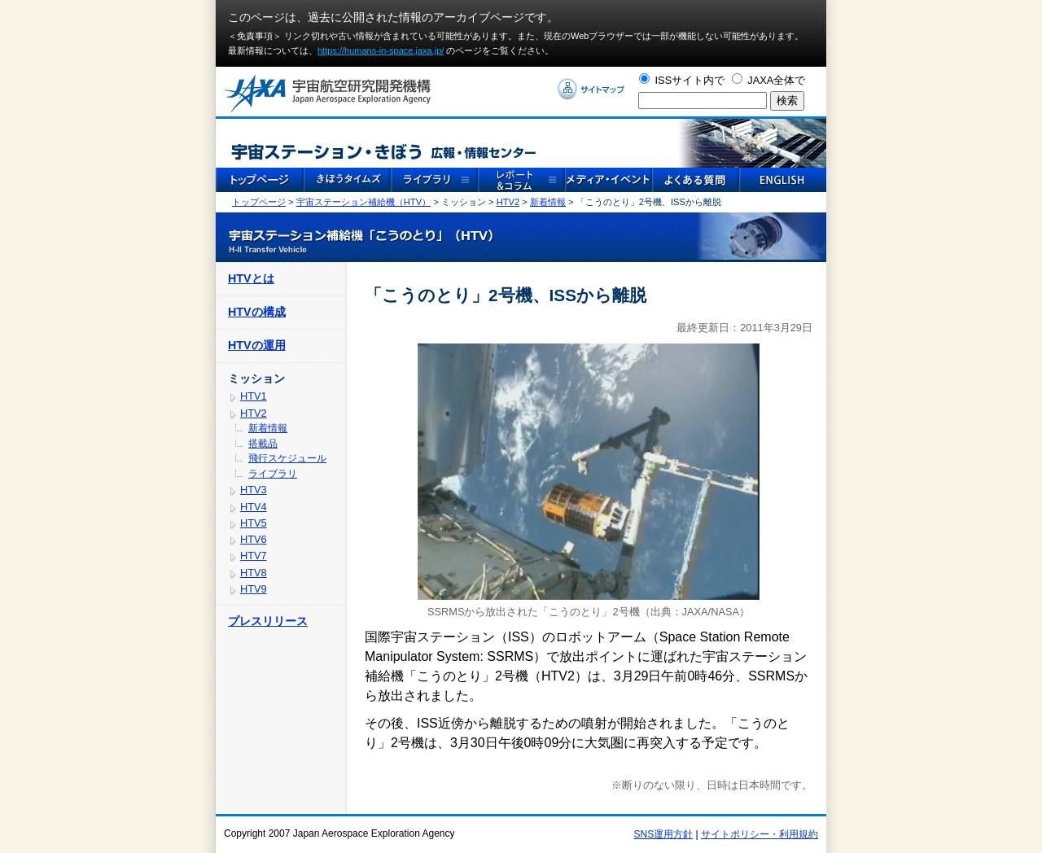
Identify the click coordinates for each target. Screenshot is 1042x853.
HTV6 (253, 539)
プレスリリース (268, 621)
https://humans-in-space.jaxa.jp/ (380, 50)
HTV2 (508, 202)
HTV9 (253, 589)
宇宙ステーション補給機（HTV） (363, 202)
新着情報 (548, 202)
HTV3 (253, 489)
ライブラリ (272, 473)
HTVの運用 (257, 345)
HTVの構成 (257, 311)
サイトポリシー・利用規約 (759, 834)
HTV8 (253, 572)
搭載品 (263, 443)
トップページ (259, 202)
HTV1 (253, 396)
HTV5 (253, 523)
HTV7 (253, 555)
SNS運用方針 (664, 834)
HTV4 (253, 507)
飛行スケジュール (287, 458)
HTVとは (251, 278)
